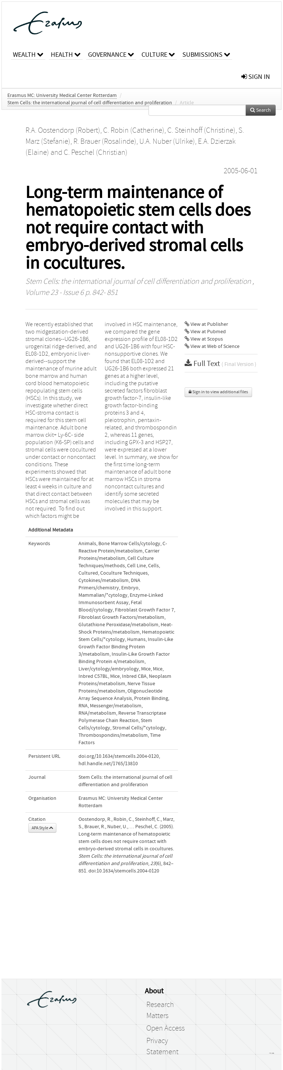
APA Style (42, 827)
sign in (255, 77)
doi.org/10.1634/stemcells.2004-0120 (118, 756)
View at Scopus (204, 339)
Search (260, 110)
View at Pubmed (205, 332)
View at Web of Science (212, 346)
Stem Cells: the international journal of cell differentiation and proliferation (89, 103)
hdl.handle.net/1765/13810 (108, 764)
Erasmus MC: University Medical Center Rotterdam (62, 95)
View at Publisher (206, 324)
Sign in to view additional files (218, 392)
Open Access (165, 1028)
